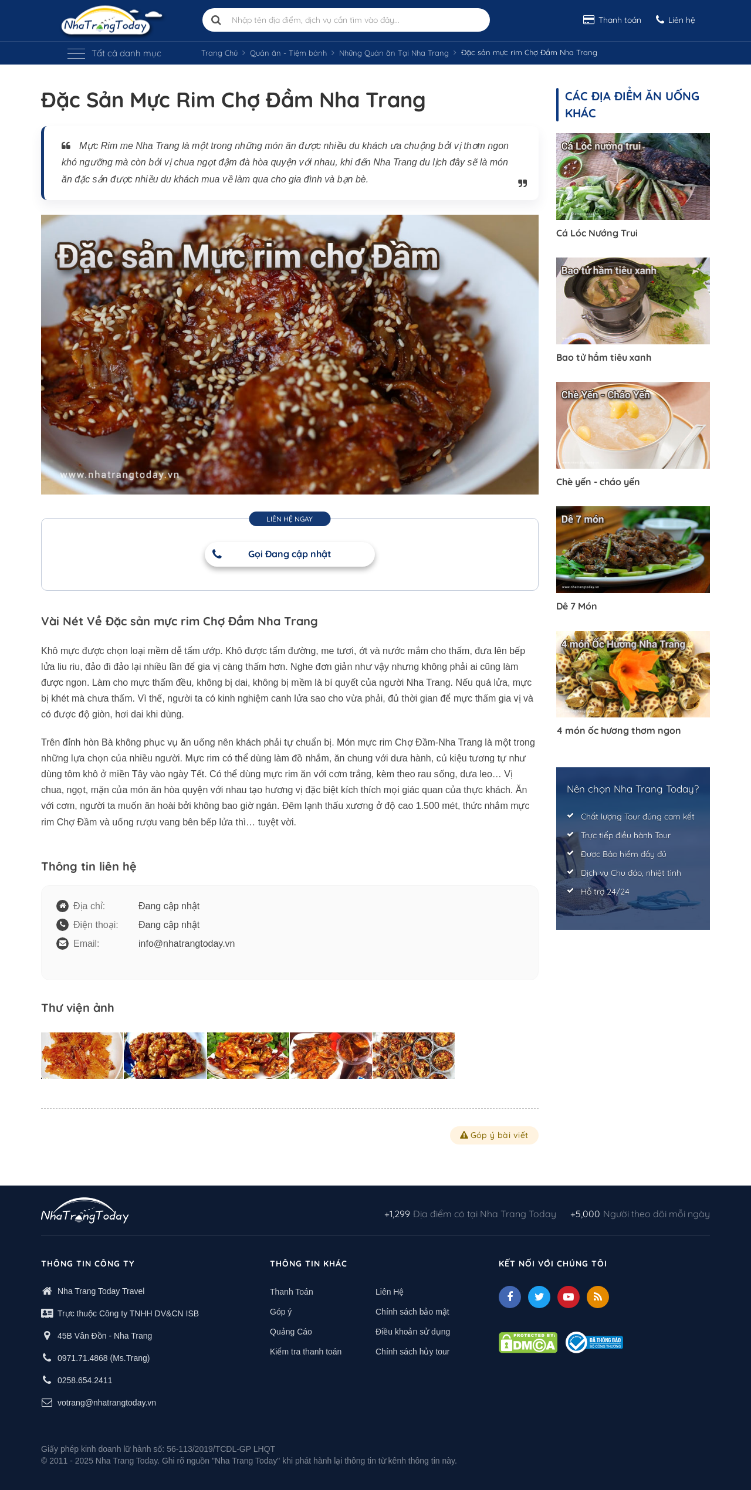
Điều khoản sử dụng (413, 1331)
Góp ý (281, 1311)
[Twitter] (539, 1297)
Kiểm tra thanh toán (305, 1351)
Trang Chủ (219, 52)
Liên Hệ (390, 1291)
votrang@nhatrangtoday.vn (106, 1402)
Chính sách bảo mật (412, 1311)
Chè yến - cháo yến (598, 481)
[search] (216, 20)
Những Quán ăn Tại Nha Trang (394, 52)
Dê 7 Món (576, 606)
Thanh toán (612, 20)
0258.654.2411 (84, 1380)
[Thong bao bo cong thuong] (594, 1341)
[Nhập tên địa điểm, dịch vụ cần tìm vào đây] (346, 20)
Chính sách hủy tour (413, 1351)
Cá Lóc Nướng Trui (597, 233)
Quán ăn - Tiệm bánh (288, 52)
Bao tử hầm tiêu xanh (603, 357)
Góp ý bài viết (494, 1135)
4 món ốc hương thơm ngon (618, 730)
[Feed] (598, 1297)
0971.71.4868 (82, 1358)
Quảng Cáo (291, 1331)
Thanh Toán (291, 1291)
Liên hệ (675, 20)
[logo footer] (84, 1212)
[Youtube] (568, 1297)
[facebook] (510, 1297)
